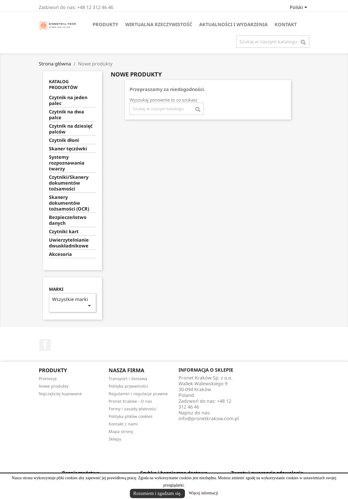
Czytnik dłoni (64, 140)
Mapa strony (121, 431)
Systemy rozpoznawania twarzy (66, 163)
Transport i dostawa (128, 378)
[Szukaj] (272, 41)
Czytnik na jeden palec (68, 100)
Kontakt (286, 24)
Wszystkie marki (72, 302)
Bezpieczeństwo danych (67, 220)
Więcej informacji (203, 493)
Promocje (48, 378)
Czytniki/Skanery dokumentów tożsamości (69, 183)
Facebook (45, 345)
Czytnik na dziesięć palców (71, 129)
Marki (56, 289)
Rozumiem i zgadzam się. (157, 493)
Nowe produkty (53, 386)
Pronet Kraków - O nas (130, 401)
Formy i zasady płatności (132, 408)
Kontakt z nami (123, 424)
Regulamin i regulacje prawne (138, 393)
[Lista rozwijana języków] (299, 7)
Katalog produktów (63, 84)
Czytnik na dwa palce (66, 115)
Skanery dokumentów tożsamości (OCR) (69, 203)
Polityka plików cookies (131, 416)
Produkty (105, 24)
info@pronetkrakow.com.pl (209, 418)
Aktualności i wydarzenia (233, 24)
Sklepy (115, 439)
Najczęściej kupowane (60, 393)
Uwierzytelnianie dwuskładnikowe (69, 243)
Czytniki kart (64, 232)
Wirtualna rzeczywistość (158, 24)
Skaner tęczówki (68, 149)
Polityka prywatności (128, 386)
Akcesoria (60, 254)
